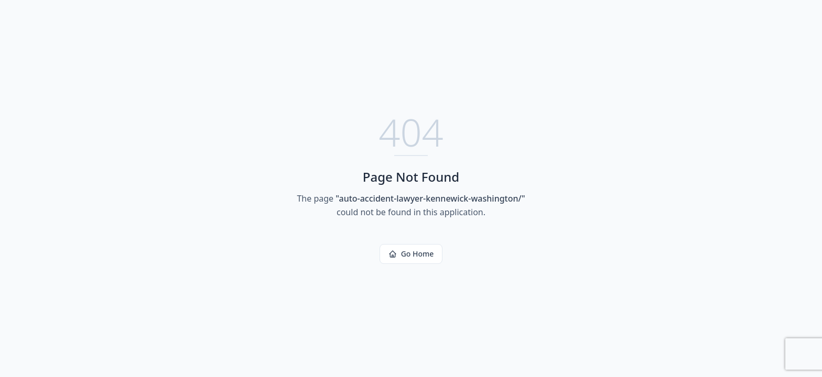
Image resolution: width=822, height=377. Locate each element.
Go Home (411, 254)
